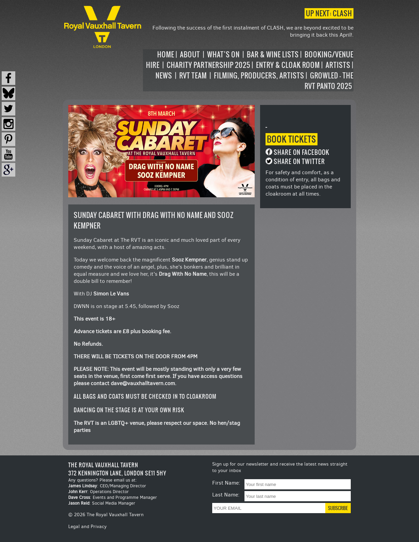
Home (165, 54)
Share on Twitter (299, 161)
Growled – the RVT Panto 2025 (329, 80)
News (164, 75)
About (190, 54)
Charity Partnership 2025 (208, 65)
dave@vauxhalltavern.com (143, 383)
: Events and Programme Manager (112, 497)
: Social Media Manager (101, 503)
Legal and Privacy (87, 526)
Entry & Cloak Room (288, 65)
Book (291, 139)
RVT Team (193, 75)
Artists (338, 65)
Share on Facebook (301, 152)
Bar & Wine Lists (273, 54)
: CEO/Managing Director (107, 486)
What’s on (223, 54)
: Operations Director (98, 491)
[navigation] (248, 70)
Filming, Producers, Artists (259, 75)
